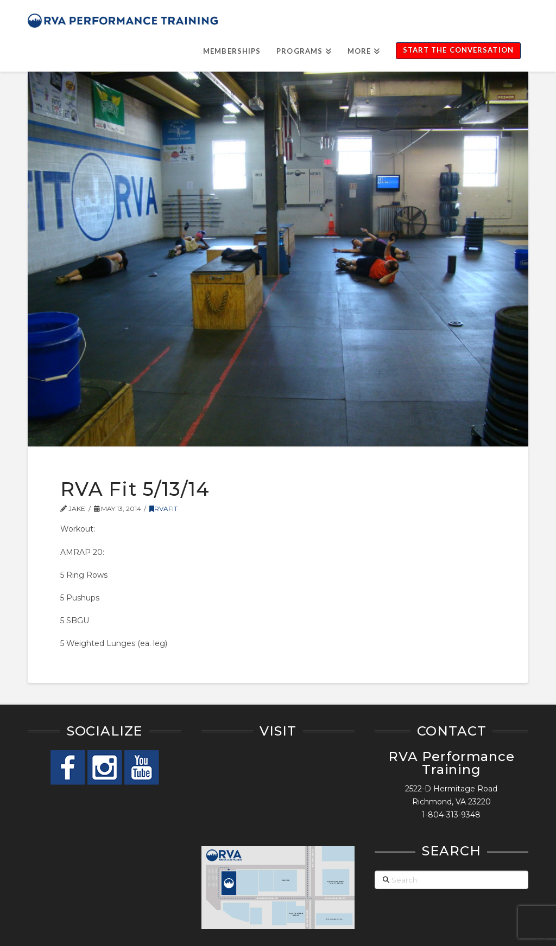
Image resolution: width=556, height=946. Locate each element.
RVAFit (163, 508)
